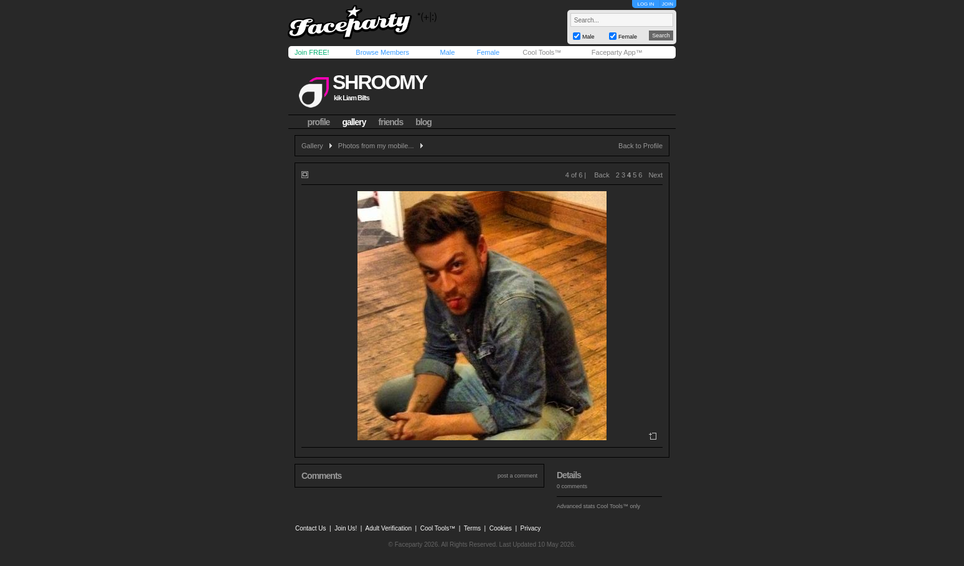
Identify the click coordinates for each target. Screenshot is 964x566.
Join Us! (345, 528)
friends (391, 122)
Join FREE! (312, 52)
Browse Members (382, 52)
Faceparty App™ (617, 52)
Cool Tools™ (541, 52)
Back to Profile (640, 145)
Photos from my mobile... (376, 145)
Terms (472, 528)
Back (601, 175)
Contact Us (310, 528)
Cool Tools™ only (618, 506)
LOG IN (645, 4)
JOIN (667, 4)
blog (423, 122)
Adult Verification (388, 528)
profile (319, 122)
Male (447, 52)
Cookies (500, 528)
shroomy (380, 82)
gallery (354, 122)
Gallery (312, 145)
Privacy (531, 528)
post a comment (517, 476)
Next (655, 175)
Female (487, 52)
